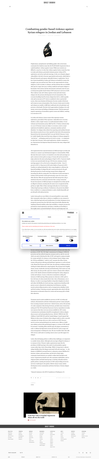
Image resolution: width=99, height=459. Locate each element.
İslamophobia (31, 442)
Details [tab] (49, 217)
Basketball (73, 434)
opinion (32, 384)
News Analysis (10, 439)
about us (38, 457)
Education (20, 434)
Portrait (62, 437)
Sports (73, 431)
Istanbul (20, 432)
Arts (62, 431)
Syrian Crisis (31, 440)
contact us (54, 457)
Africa (30, 439)
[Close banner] (76, 212)
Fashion (51, 439)
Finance (41, 437)
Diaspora (20, 439)
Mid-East (30, 432)
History (51, 443)
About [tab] (68, 217)
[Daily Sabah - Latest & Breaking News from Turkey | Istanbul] (49, 2)
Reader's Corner (85, 436)
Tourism (41, 439)
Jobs (9, 457)
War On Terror (10, 436)
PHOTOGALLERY (33, 420)
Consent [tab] (30, 217)
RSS (69, 457)
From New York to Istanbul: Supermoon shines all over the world (42, 416)
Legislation (10, 434)
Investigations (21, 436)
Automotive (42, 432)
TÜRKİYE (21, 431)
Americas (31, 436)
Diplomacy (10, 432)
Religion (51, 442)
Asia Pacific (31, 437)
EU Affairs (10, 437)
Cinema (62, 432)
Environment (52, 434)
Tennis (72, 437)
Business (42, 431)
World (31, 431)
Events (62, 436)
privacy (23, 457)
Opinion (84, 431)
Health (51, 432)
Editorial (83, 437)
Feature (51, 445)
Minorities (20, 437)
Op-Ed (83, 434)
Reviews (62, 440)
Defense (41, 442)
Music (62, 434)
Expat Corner (52, 446)
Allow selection (49, 245)
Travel (51, 436)
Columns (83, 432)
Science (51, 440)
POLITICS (10, 431)
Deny (31, 245)
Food (51, 437)
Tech (40, 440)
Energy (41, 436)
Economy (41, 434)
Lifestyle (52, 431)
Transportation (42, 443)
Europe (30, 434)
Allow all (68, 245)
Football (72, 432)
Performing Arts (64, 439)
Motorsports (73, 436)
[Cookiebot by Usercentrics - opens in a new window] (68, 213)
